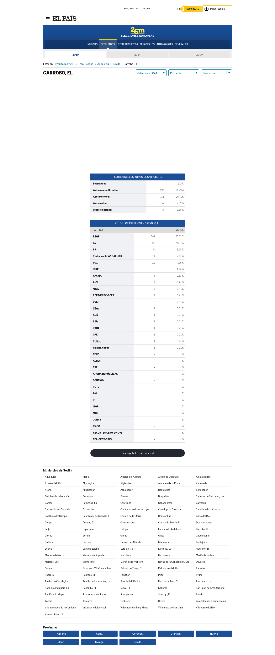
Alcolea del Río (53, 483)
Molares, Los (52, 561)
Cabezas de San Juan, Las (210, 496)
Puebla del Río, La (130, 581)
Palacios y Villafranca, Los (97, 568)
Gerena (87, 535)
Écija (47, 529)
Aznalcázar (89, 489)
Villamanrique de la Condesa (60, 607)
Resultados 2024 (128, 44)
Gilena (123, 535)
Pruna (199, 574)
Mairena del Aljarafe (93, 555)
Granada (176, 633)
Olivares (200, 561)
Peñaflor (125, 574)
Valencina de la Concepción (211, 601)
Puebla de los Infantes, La (96, 581)
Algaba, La (88, 483)
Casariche (88, 509)
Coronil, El (88, 522)
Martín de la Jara (205, 555)
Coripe (48, 522)
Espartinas (88, 529)
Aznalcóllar (126, 489)
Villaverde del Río (205, 607)
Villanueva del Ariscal (94, 607)
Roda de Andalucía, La (57, 588)
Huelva (214, 633)
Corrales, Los (127, 522)
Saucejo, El (164, 594)
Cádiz (99, 633)
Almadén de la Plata (169, 483)
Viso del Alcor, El (54, 614)
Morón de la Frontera (131, 561)
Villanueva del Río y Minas (134, 607)
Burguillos (163, 496)
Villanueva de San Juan (170, 607)
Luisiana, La (164, 548)
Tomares (87, 601)
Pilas (160, 574)
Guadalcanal (202, 535)
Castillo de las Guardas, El (96, 516)
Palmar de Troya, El (130, 568)
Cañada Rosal (165, 502)
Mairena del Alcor (54, 555)
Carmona (201, 502)
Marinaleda (164, 555)
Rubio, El (125, 588)
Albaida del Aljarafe (130, 476)
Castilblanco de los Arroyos (135, 509)
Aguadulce (50, 476)
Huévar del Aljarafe (130, 542)
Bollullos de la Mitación (57, 496)
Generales (181, 44)
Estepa (124, 529)
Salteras (162, 588)
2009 (199, 54)
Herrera (87, 542)
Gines (161, 535)
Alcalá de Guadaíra (168, 476)
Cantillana (125, 502)
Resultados (108, 44)
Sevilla (199, 594)
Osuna (48, 568)
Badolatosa (164, 489)
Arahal (48, 489)
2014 (137, 54)
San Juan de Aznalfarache (210, 588)
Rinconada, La (203, 581)
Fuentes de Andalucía (169, 529)
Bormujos (88, 496)
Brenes (124, 496)
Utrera (161, 601)
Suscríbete (193, 9)
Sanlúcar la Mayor (55, 594)
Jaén (61, 641)
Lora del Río (126, 548)
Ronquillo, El (89, 588)
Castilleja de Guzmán (169, 509)
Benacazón (202, 489)
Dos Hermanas (204, 522)
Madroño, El (202, 548)
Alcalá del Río (203, 476)
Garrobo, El (202, 529)
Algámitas (125, 483)
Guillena (49, 542)
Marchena (125, 555)
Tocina (48, 601)
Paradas (200, 568)
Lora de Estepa (91, 548)
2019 (75, 54)
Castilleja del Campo (56, 516)
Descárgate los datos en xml (137, 453)
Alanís (86, 476)
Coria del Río (203, 516)
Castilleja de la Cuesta (208, 509)
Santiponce (126, 594)
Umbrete (125, 601)
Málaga (99, 641)
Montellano (89, 561)
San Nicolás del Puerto (95, 594)
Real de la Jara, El (167, 581)
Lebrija (48, 548)
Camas (48, 502)
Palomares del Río (168, 568)
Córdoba (137, 633)
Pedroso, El (89, 574)
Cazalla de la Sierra (130, 516)
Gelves (48, 535)
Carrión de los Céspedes (58, 509)
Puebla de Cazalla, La (56, 581)
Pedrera (49, 574)
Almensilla (201, 483)
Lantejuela (201, 542)
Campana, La (90, 502)
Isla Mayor (163, 542)
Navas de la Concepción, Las (173, 561)
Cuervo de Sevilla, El (169, 522)
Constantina (164, 516)
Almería (61, 633)
